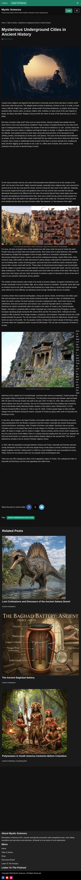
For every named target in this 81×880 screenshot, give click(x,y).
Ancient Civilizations (9, 608)
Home (3, 23)
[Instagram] (11, 877)
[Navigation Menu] (76, 10)
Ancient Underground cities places (21, 519)
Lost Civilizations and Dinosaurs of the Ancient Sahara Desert (36, 603)
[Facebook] (3, 877)
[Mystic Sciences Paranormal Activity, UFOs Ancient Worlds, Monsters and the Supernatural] (25, 11)
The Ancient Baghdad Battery (18, 679)
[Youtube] (7, 877)
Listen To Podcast (18, 3)
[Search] (77, 3)
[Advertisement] (40, 166)
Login (68, 11)
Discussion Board (8, 860)
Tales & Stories (12, 23)
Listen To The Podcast (10, 864)
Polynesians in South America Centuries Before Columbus (34, 757)
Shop (3, 856)
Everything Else (21, 762)
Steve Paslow (8, 39)
